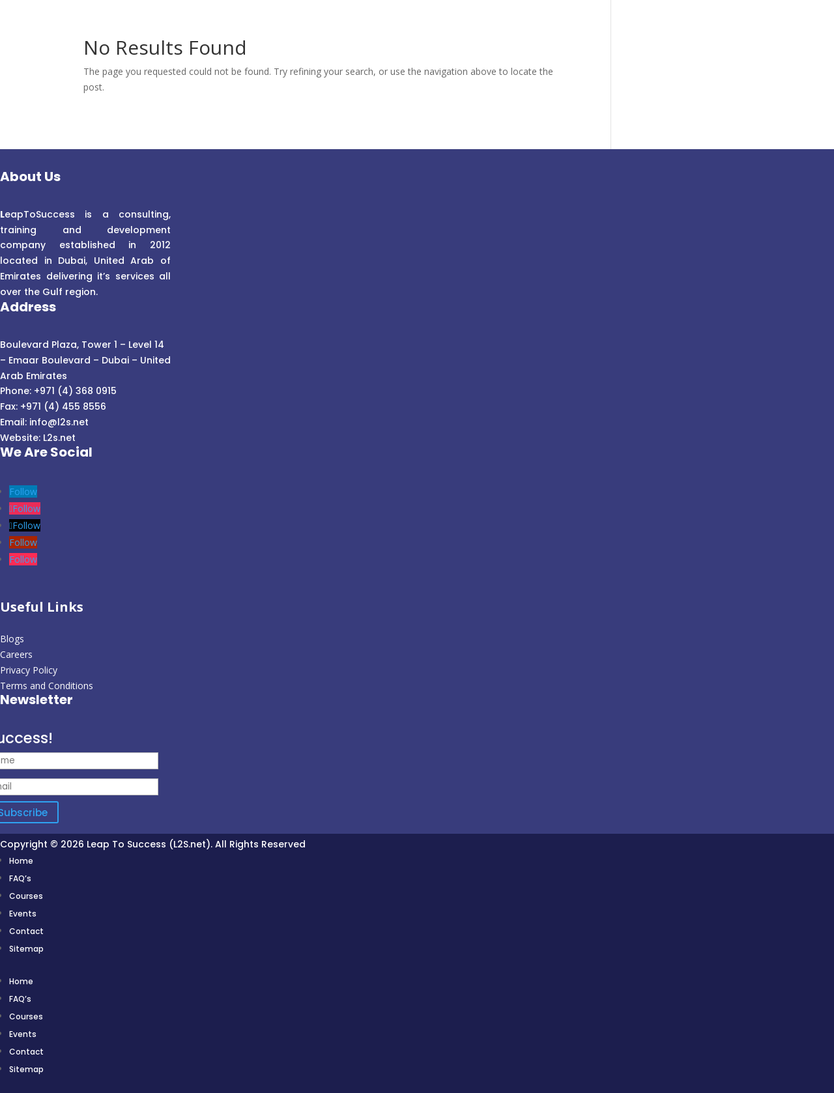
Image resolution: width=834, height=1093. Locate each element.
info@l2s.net (58, 422)
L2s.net (59, 437)
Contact (26, 931)
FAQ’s (20, 878)
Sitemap (26, 948)
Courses (26, 895)
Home (21, 860)
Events (22, 913)
